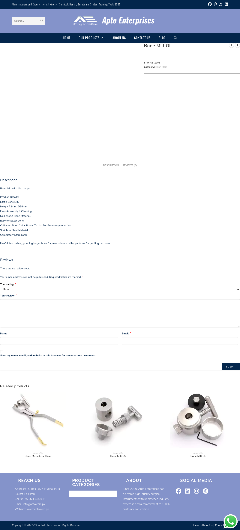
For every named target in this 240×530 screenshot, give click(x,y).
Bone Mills (161, 67)
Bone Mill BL (198, 456)
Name (4, 333)
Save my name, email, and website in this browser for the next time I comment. (48, 355)
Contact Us (221, 525)
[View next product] (237, 45)
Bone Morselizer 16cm (38, 456)
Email (126, 333)
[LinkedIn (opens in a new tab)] (226, 4)
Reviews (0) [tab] (129, 165)
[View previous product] (231, 45)
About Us (206, 525)
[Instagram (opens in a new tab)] (221, 4)
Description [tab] (111, 165)
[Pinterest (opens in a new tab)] (215, 4)
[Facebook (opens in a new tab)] (210, 4)
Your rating (8, 284)
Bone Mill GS (118, 456)
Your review (8, 295)
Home (195, 525)
